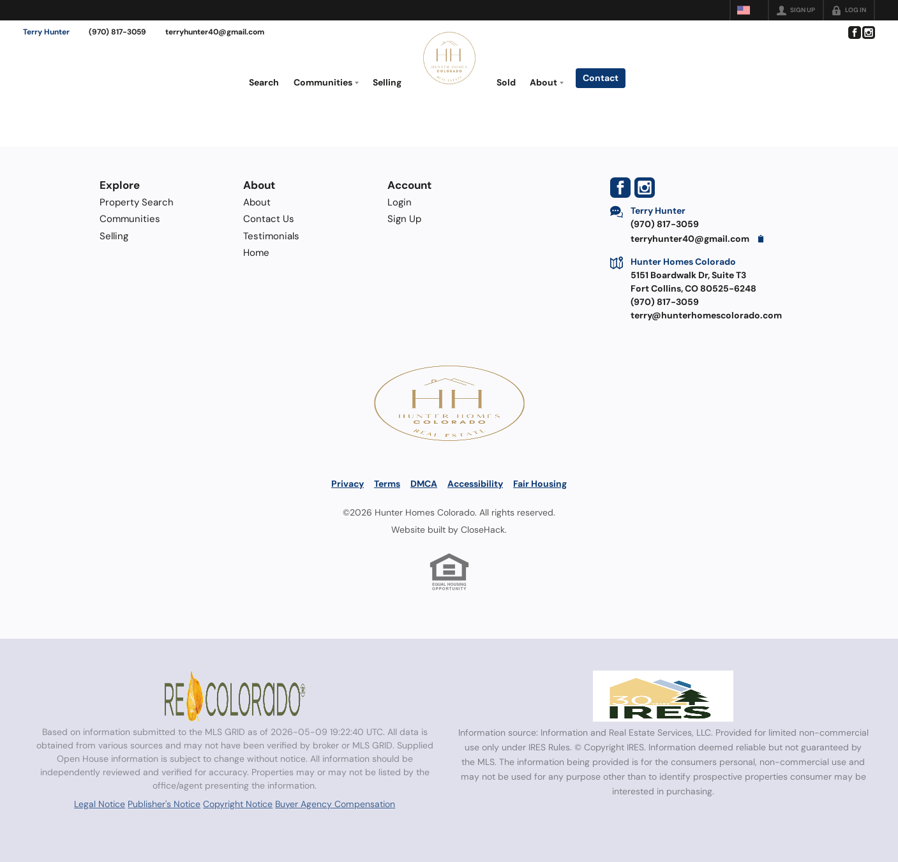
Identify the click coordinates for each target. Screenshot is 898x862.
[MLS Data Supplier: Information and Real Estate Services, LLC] (663, 696)
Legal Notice (99, 804)
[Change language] (749, 10)
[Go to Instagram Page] (868, 32)
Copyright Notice (238, 804)
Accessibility (475, 483)
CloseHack (483, 529)
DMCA (423, 483)
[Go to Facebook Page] (854, 32)
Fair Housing (540, 483)
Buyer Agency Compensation (335, 804)
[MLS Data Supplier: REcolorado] (235, 696)
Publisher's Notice (164, 804)
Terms (387, 483)
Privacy (347, 483)
